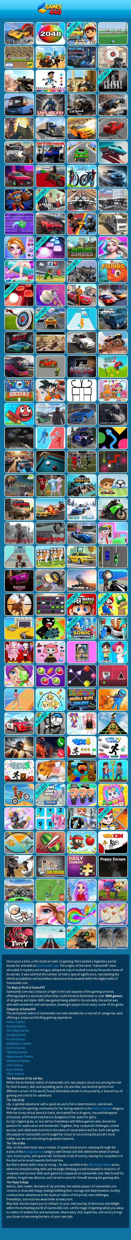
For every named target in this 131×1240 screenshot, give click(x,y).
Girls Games (14, 1065)
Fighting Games (16, 1052)
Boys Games (14, 1069)
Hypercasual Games (19, 1056)
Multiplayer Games (18, 1043)
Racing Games (15, 1026)
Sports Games (15, 1048)
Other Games (15, 1074)
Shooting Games (17, 1030)
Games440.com (47, 965)
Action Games (15, 1022)
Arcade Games (16, 1035)
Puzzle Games (15, 1039)
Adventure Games (18, 1061)
